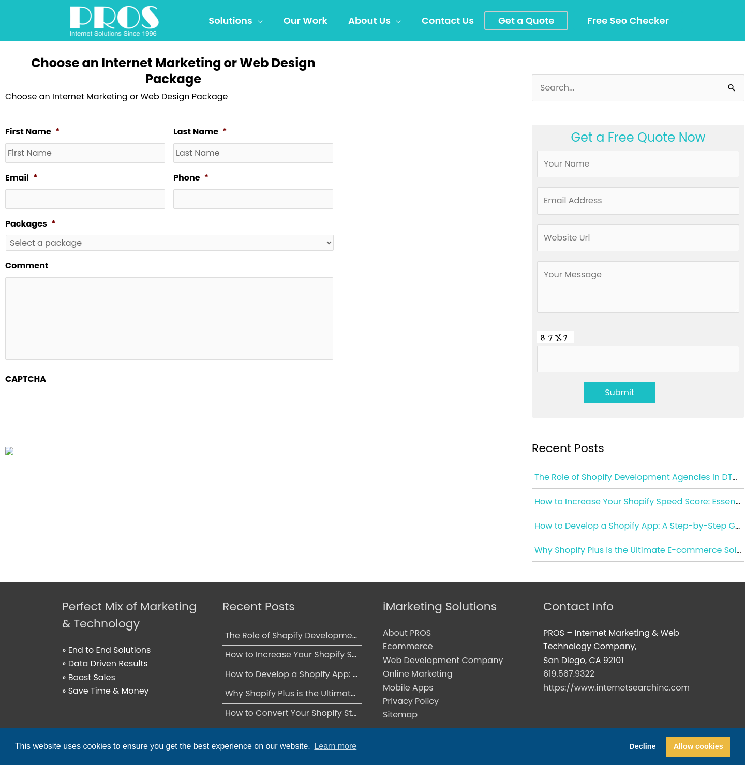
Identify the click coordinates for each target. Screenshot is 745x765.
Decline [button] (642, 746)
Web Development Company (443, 660)
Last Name (200, 132)
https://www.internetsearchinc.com (616, 688)
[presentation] (83, 410)
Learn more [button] (335, 746)
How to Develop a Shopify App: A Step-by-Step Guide (334, 674)
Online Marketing (418, 674)
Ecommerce (408, 646)
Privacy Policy (411, 701)
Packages (30, 224)
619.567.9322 (568, 674)
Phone (190, 178)
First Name (32, 132)
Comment (26, 266)
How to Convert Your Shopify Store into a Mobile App (332, 713)
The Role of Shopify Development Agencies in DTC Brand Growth (356, 635)
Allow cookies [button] (698, 746)
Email (21, 178)
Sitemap (400, 715)
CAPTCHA (25, 379)
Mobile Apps (408, 688)
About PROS (407, 633)
